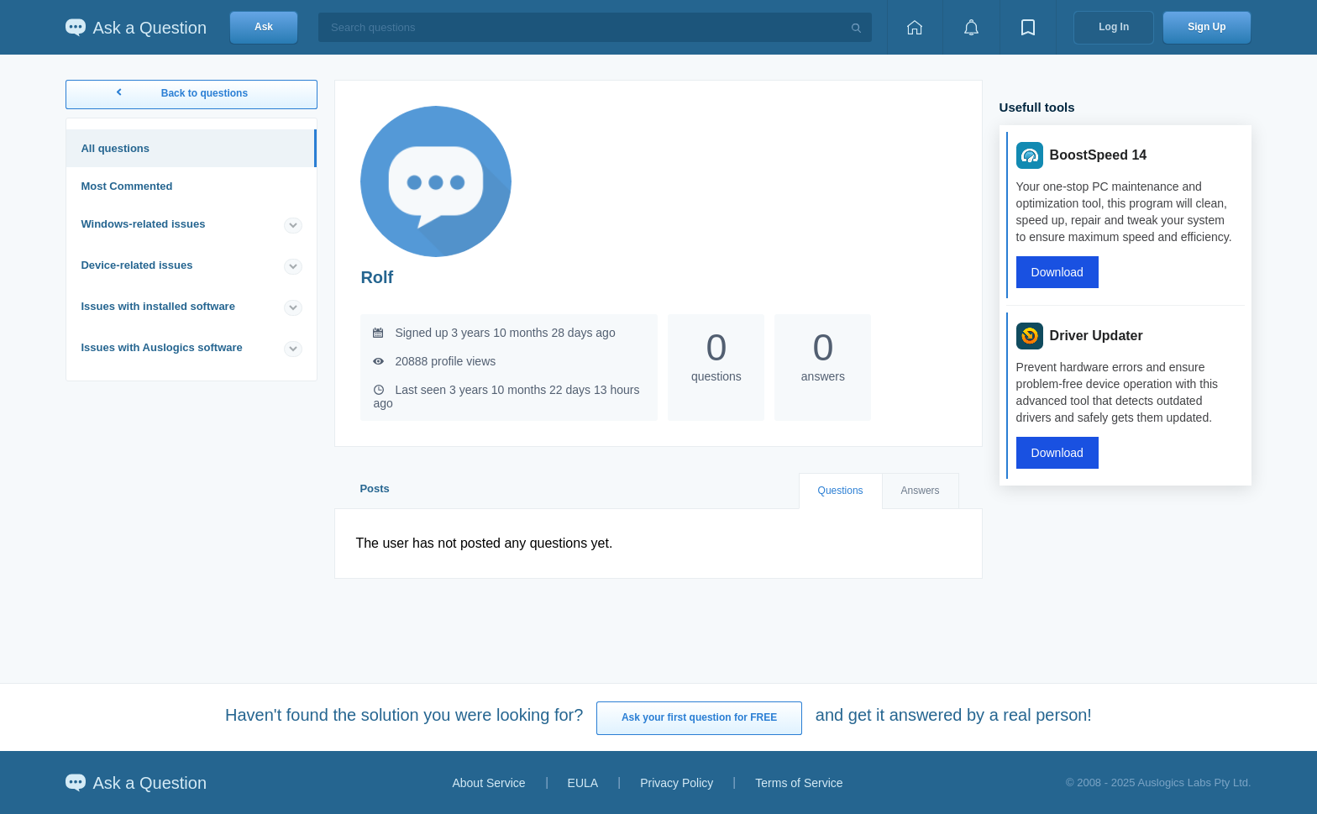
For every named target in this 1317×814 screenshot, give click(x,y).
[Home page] (914, 27)
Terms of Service (798, 783)
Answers (920, 490)
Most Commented (126, 186)
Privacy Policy (676, 783)
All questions (115, 148)
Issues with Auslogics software (161, 347)
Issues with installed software (158, 306)
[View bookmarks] (1028, 27)
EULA (583, 783)
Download (1057, 272)
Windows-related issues (143, 224)
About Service (488, 783)
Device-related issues (136, 265)
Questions (840, 490)
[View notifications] (971, 27)
